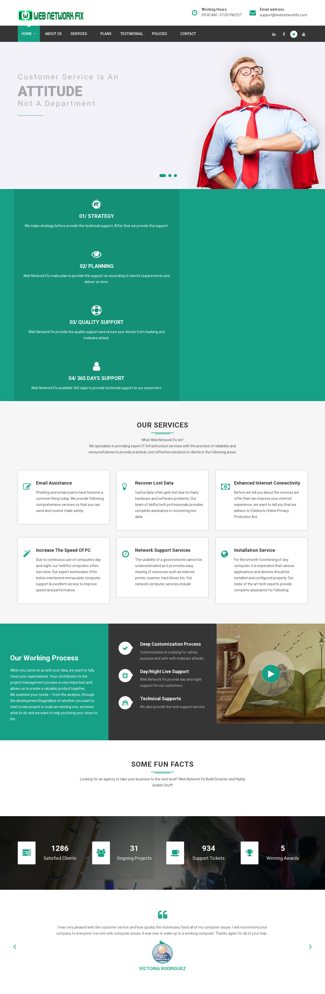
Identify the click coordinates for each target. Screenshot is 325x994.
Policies (160, 34)
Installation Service (254, 406)
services (80, 34)
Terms (172, 940)
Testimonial (131, 34)
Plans (105, 34)
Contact (188, 34)
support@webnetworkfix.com (283, 15)
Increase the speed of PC (63, 406)
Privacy (173, 932)
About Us (53, 34)
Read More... (44, 959)
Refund (173, 949)
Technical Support (182, 923)
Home (29, 34)
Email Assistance (54, 339)
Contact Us (263, 876)
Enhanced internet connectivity (267, 339)
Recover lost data (154, 339)
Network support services (162, 406)
